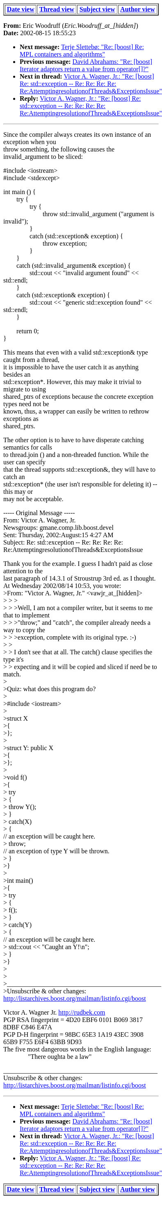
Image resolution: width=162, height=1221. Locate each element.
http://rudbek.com (81, 1012)
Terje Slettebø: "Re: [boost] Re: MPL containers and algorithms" (82, 50)
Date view (20, 9)
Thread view (56, 9)
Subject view (97, 9)
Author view (137, 9)
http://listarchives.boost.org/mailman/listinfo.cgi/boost (74, 998)
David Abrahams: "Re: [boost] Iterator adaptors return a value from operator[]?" (86, 65)
